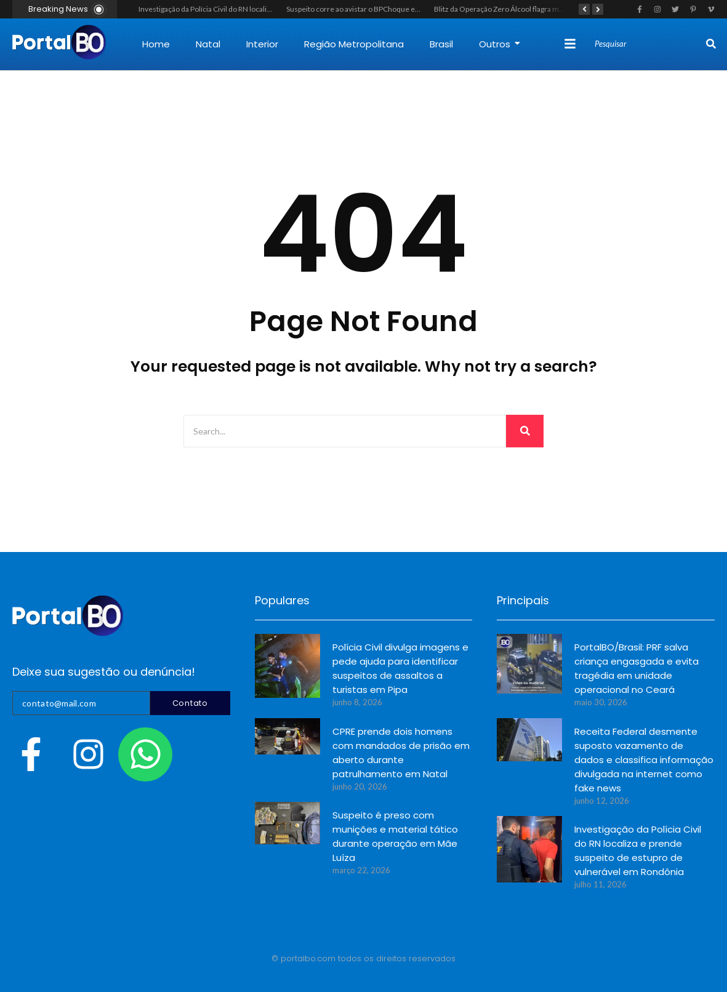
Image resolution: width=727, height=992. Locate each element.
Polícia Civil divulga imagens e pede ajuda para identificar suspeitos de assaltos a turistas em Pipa (400, 668)
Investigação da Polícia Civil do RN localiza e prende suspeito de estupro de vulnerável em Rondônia (637, 850)
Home (156, 44)
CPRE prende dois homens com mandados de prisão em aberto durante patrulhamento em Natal (401, 752)
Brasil (441, 44)
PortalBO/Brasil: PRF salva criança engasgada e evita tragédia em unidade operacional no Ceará (636, 668)
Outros (499, 44)
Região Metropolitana (354, 44)
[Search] (649, 44)
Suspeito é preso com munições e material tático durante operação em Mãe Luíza (395, 836)
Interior (262, 44)
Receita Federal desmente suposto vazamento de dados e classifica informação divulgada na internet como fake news (643, 759)
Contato (190, 703)
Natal (208, 44)
